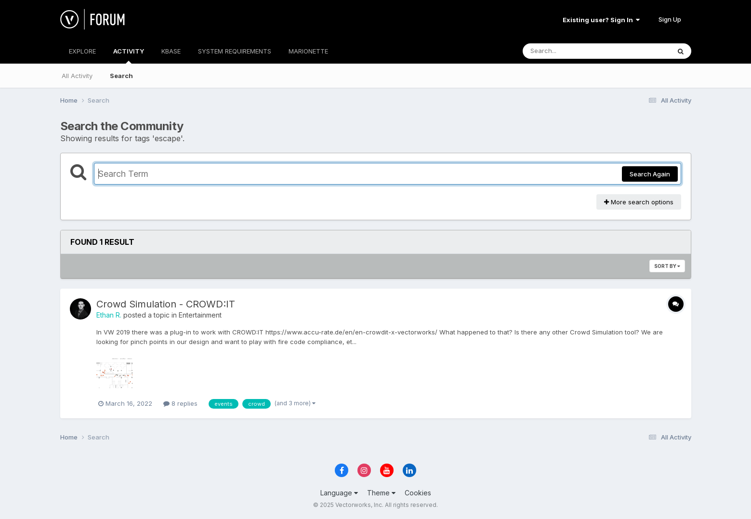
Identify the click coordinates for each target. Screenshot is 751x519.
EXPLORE (82, 51)
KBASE (171, 51)
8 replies (180, 403)
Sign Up (670, 19)
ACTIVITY (128, 55)
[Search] (570, 51)
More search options (638, 202)
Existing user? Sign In (601, 20)
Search (121, 76)
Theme (381, 493)
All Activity (77, 76)
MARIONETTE (308, 51)
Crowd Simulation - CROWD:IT (165, 304)
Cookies (418, 493)
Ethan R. (108, 315)
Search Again (650, 174)
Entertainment (200, 315)
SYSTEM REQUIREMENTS (234, 51)
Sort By (667, 266)
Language (339, 493)
